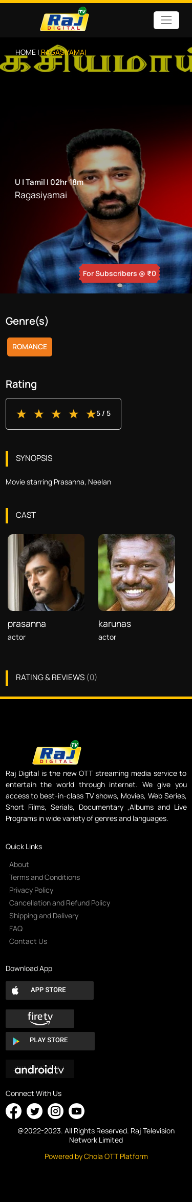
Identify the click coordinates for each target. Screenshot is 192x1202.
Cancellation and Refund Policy (59, 903)
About (19, 864)
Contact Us (28, 941)
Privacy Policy (31, 890)
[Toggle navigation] (166, 20)
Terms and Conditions (44, 877)
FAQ (16, 928)
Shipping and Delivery (43, 915)
